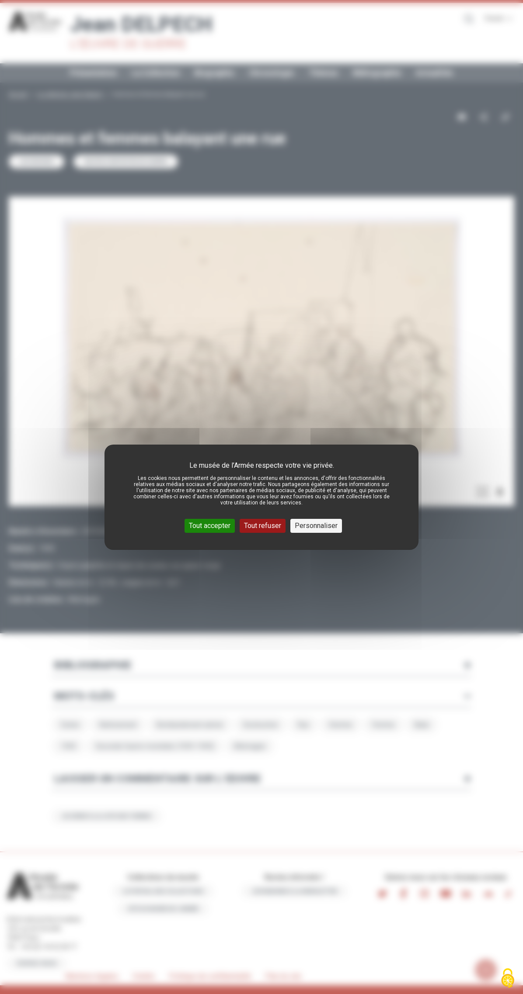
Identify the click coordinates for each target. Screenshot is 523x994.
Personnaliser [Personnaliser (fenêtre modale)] (316, 525)
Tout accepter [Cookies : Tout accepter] (209, 525)
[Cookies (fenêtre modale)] (507, 979)
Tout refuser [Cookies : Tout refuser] (262, 525)
